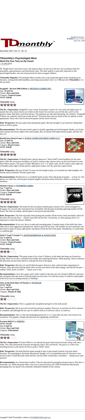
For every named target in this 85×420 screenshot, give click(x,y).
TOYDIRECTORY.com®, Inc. (41, 417)
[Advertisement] (42, 18)
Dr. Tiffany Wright (7, 63)
